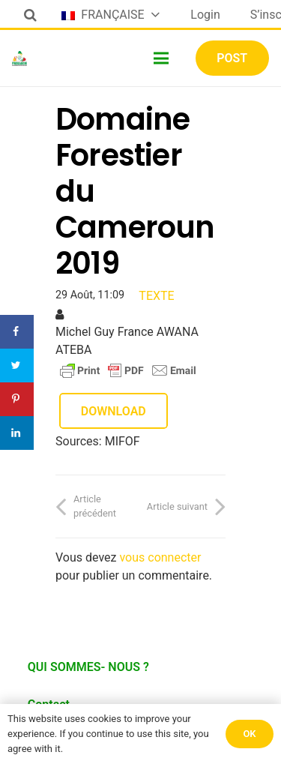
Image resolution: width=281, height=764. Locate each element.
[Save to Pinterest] (17, 399)
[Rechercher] (30, 15)
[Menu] (162, 58)
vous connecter (160, 557)
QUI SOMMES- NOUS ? (88, 667)
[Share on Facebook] (17, 332)
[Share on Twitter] (17, 365)
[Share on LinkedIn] (17, 433)
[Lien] (19, 58)
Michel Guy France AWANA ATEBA (127, 341)
